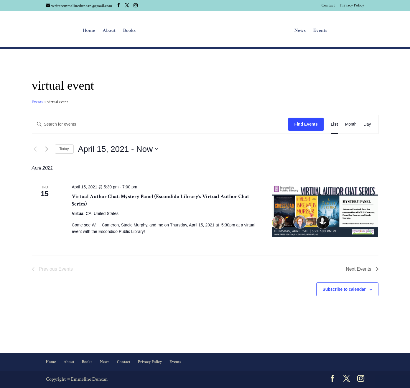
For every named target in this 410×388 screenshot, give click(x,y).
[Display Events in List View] (334, 124)
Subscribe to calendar (343, 289)
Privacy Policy (352, 5)
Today (64, 149)
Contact (328, 5)
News (300, 31)
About (109, 31)
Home (89, 31)
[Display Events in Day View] (367, 124)
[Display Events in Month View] (351, 124)
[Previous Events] (35, 148)
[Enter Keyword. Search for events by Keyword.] (160, 124)
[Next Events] (46, 148)
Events (320, 31)
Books (129, 31)
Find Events (305, 124)
